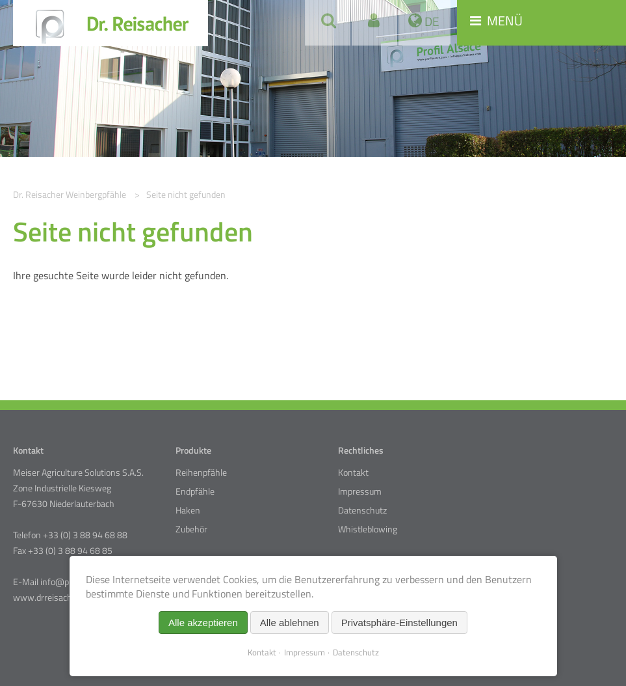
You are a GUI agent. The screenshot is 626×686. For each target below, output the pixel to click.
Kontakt (353, 472)
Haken (188, 510)
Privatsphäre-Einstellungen (399, 622)
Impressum (360, 491)
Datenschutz (362, 510)
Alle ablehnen (289, 622)
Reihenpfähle (201, 472)
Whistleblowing (367, 529)
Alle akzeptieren (203, 622)
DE (430, 21)
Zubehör (191, 529)
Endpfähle (195, 491)
